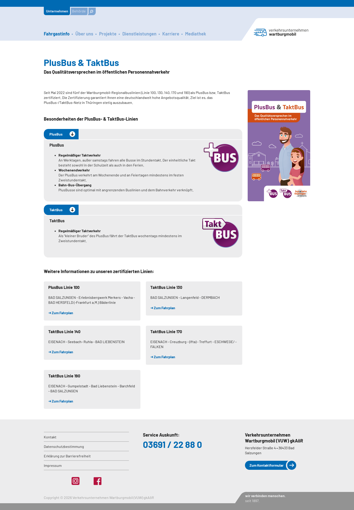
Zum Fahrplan (62, 313)
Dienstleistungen (139, 33)
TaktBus (56, 210)
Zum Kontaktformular (266, 465)
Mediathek (195, 33)
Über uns (84, 33)
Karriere (170, 33)
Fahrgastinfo (57, 33)
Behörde (79, 11)
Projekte (107, 33)
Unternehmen (57, 11)
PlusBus (56, 134)
